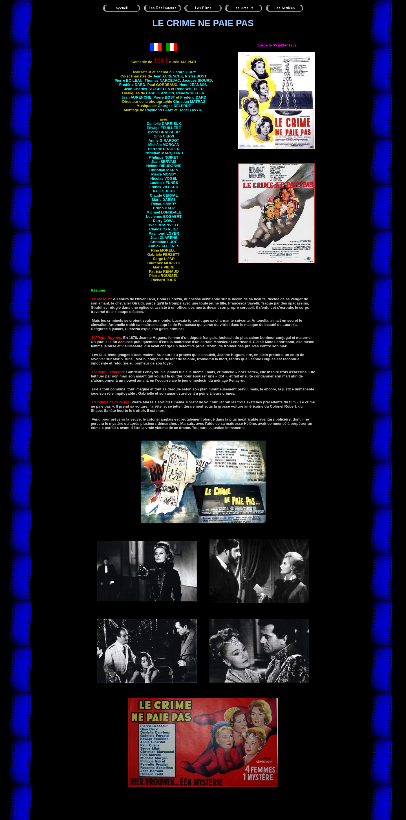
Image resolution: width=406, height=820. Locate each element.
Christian (189, 101)
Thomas (162, 80)
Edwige (164, 128)
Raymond (159, 110)
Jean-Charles (147, 89)
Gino (164, 136)
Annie (163, 140)
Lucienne (164, 216)
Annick (164, 246)
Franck (163, 187)
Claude (164, 195)
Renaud (163, 204)
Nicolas (163, 178)
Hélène (163, 166)
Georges (174, 106)
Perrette (163, 149)
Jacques (197, 80)
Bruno (164, 208)
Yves (163, 225)
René (189, 89)
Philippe (163, 157)
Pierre (195, 76)
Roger (191, 110)
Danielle (164, 123)
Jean (168, 76)
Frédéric (132, 85)
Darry (164, 221)
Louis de (163, 183)
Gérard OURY (184, 72)
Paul (164, 191)
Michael (164, 212)
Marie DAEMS (164, 199)
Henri (193, 85)
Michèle (164, 145)
